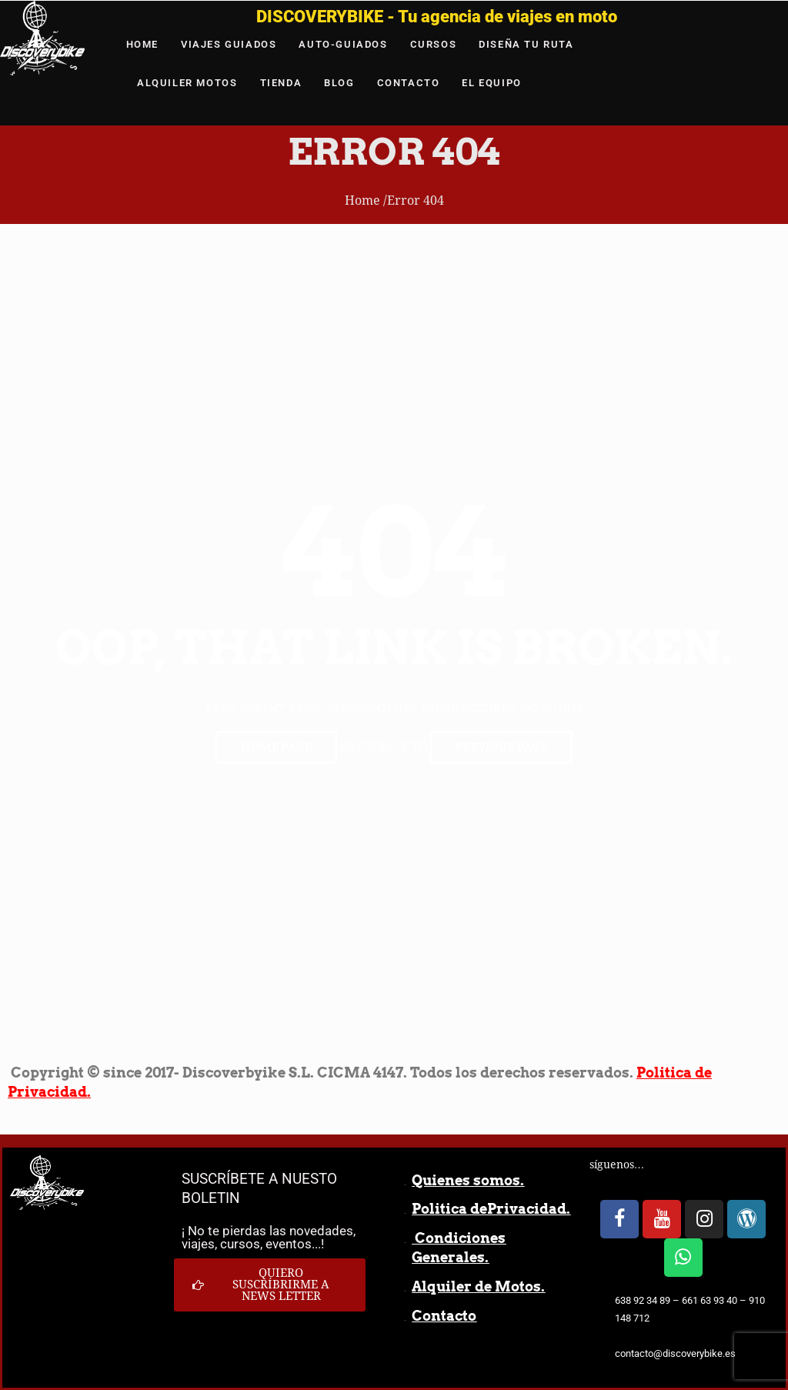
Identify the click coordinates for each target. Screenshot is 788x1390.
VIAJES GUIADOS (228, 44)
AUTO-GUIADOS (343, 44)
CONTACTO (408, 83)
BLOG (339, 83)
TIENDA (281, 83)
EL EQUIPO (491, 83)
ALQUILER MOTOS (187, 83)
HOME (142, 44)
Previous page (501, 747)
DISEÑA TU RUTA (526, 44)
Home (362, 200)
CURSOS (433, 44)
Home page (276, 747)
